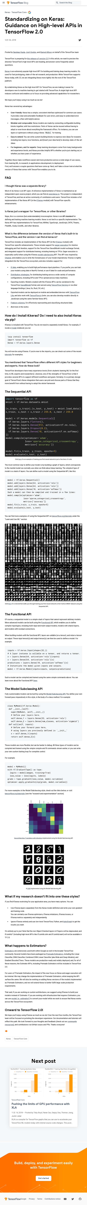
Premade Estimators (54, 954)
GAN (28, 888)
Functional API (47, 623)
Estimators (9, 951)
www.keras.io (54, 194)
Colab (14, 328)
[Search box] (71, 3)
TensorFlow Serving (59, 285)
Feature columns (18, 303)
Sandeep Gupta (19, 52)
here (20, 459)
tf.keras (39, 200)
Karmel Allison (46, 52)
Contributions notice (52, 1199)
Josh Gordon (31, 52)
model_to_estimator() (20, 998)
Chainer (8, 258)
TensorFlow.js (35, 295)
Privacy (31, 1199)
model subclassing (46, 255)
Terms (40, 1199)
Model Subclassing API (55, 694)
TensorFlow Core (20, 1039)
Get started (43, 1178)
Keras (7, 71)
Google (24, 1199)
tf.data (13, 267)
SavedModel (26, 285)
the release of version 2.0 (37, 59)
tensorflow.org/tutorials (62, 516)
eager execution (61, 245)
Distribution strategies (20, 275)
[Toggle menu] (3, 2)
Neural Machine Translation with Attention (28, 838)
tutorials (8, 354)
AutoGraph (67, 922)
